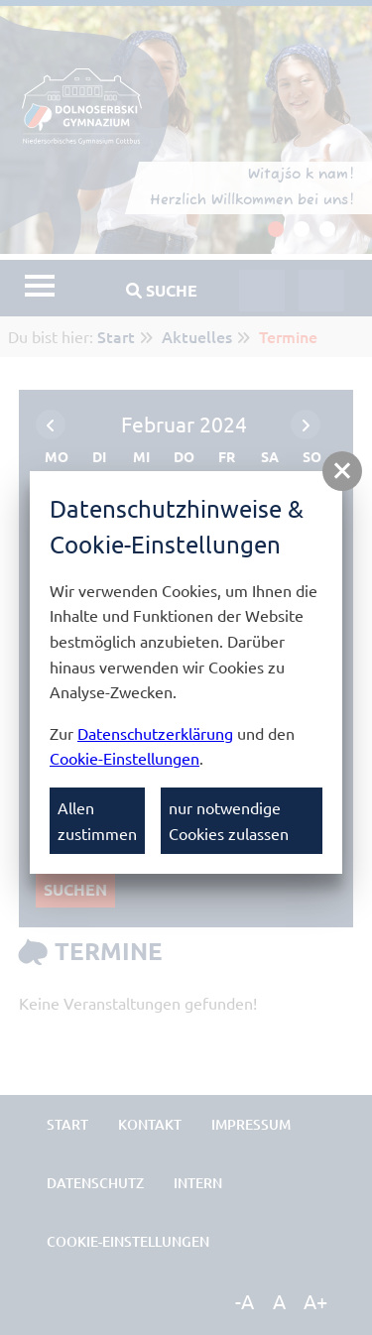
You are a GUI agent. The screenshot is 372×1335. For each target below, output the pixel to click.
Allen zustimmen (97, 820)
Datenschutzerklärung (155, 733)
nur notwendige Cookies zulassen (229, 820)
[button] (342, 471)
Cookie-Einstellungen (124, 758)
